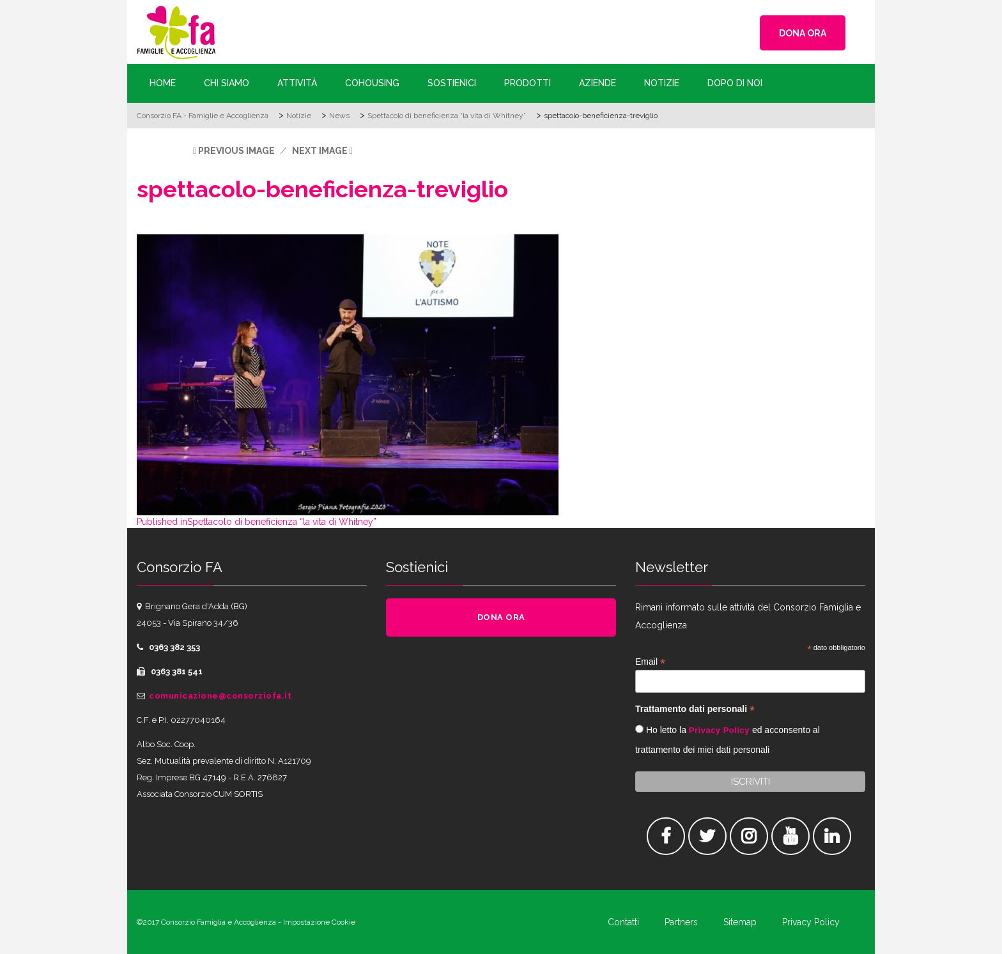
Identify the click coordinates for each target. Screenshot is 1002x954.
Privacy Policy (719, 730)
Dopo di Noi (734, 83)
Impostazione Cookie (319, 922)
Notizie (661, 83)
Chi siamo (226, 83)
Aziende (597, 83)
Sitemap (740, 922)
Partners (681, 922)
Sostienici (452, 83)
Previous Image (236, 151)
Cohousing (372, 83)
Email (650, 662)
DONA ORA (802, 33)
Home (163, 83)
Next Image (320, 151)
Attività (297, 83)
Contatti (623, 922)
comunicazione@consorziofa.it (220, 695)
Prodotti (527, 83)
